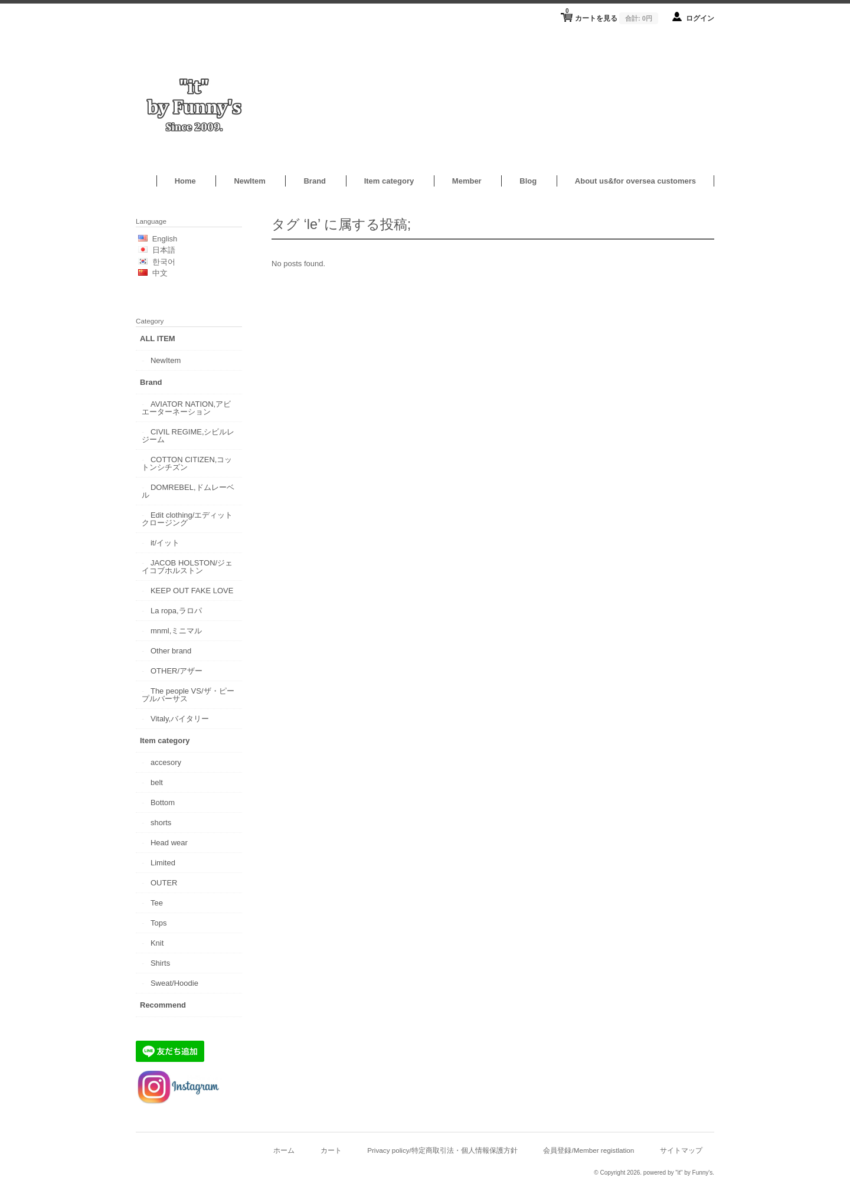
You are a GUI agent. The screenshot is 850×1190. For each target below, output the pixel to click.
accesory (166, 762)
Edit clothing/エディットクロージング (187, 519)
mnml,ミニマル (176, 630)
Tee (157, 902)
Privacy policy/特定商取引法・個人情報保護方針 (442, 1150)
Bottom (163, 802)
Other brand (171, 650)
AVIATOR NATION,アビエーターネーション (186, 408)
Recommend (163, 1005)
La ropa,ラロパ (176, 610)
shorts (161, 822)
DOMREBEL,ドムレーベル (188, 491)
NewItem (249, 180)
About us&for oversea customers (635, 180)
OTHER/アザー (176, 670)
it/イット (165, 542)
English (165, 238)
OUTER (164, 882)
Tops (158, 922)
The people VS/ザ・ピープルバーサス (188, 694)
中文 (160, 273)
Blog (528, 180)
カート (331, 1150)
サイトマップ (681, 1150)
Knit (157, 943)
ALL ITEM (157, 338)
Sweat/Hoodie (174, 983)
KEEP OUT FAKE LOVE (192, 590)
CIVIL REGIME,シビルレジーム (188, 435)
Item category (389, 180)
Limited (163, 862)
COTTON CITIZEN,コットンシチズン (187, 463)
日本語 (163, 250)
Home (185, 180)
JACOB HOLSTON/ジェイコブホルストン (187, 566)
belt (157, 782)
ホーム (284, 1150)
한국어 (163, 261)
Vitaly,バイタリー (180, 718)
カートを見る (611, 14)
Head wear (169, 842)
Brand (314, 180)
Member (467, 180)
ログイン (700, 18)
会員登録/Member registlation (588, 1150)
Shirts (160, 963)
